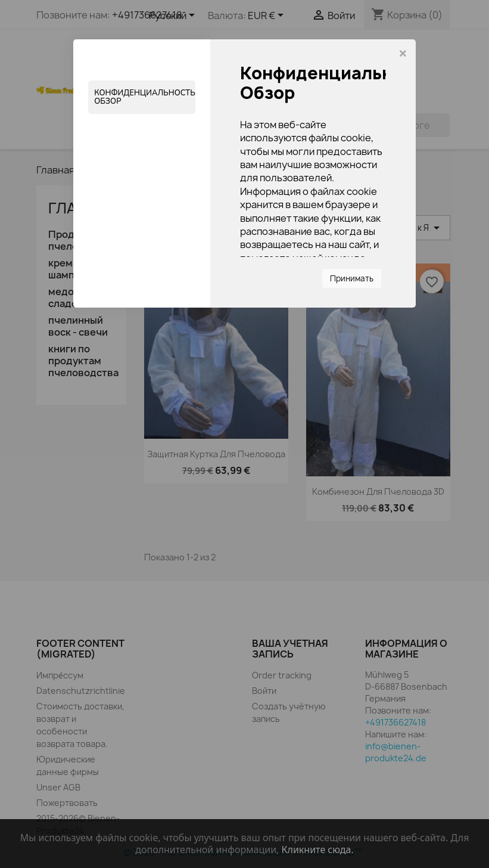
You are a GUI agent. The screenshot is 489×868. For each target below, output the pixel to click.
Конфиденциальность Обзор (144, 97)
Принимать (351, 278)
